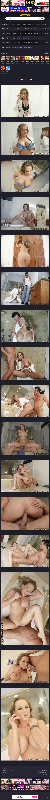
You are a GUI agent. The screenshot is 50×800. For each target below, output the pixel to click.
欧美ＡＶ (19, 29)
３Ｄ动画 (25, 29)
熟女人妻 (30, 29)
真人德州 (14, 24)
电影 (3, 33)
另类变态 (47, 33)
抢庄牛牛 (47, 24)
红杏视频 (25, 47)
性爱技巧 (47, 42)
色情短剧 (30, 47)
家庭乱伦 (14, 42)
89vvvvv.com (24, 15)
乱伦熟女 (41, 33)
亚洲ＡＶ (8, 29)
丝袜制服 (36, 29)
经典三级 (36, 33)
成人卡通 (19, 33)
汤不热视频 (19, 47)
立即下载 (34, 797)
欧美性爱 (25, 33)
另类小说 (36, 42)
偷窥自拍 (8, 38)
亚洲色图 (14, 38)
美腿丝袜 (30, 38)
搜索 (42, 18)
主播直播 (41, 29)
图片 (3, 38)
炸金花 (36, 24)
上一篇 (7, 771)
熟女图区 (41, 38)
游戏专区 (25, 24)
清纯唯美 (36, 38)
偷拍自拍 (14, 33)
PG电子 (8, 24)
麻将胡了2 (30, 24)
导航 (3, 47)
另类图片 (47, 38)
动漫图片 (25, 38)
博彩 (3, 24)
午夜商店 (8, 47)
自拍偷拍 (14, 29)
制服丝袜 (30, 33)
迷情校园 (30, 42)
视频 (3, 29)
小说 (3, 42)
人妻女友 (19, 42)
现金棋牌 (41, 24)
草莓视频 (14, 47)
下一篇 (43, 772)
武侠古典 (25, 42)
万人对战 (19, 24)
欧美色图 (19, 38)
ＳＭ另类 (47, 29)
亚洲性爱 (8, 33)
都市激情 (8, 42)
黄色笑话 (41, 42)
